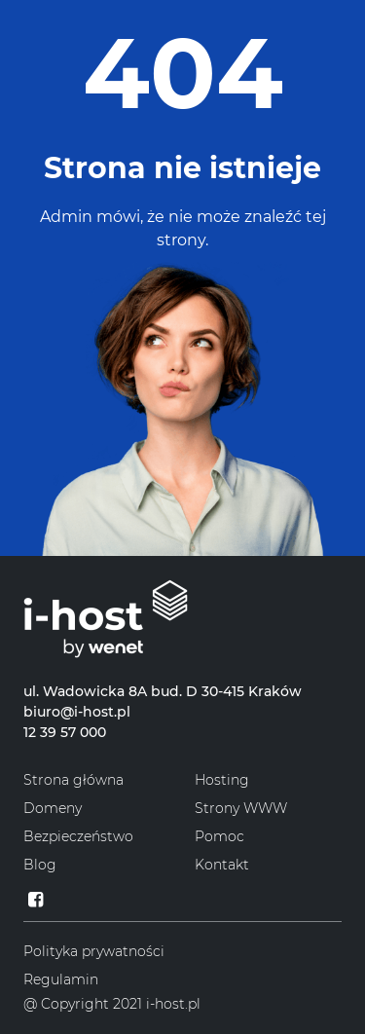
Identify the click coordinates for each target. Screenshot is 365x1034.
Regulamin (60, 979)
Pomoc (219, 836)
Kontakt (222, 864)
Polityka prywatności (93, 951)
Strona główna (73, 780)
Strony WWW (241, 808)
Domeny (52, 808)
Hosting (222, 780)
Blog (39, 864)
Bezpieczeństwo (78, 836)
